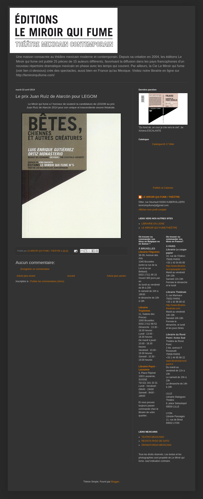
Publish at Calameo (163, 187)
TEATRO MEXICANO (153, 437)
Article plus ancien (116, 276)
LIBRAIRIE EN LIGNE (153, 223)
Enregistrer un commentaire (34, 269)
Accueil (71, 276)
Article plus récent (26, 276)
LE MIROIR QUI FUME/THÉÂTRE (159, 227)
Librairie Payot (147, 366)
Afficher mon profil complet (152, 209)
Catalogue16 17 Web (163, 144)
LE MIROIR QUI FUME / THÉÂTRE (161, 197)
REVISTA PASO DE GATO (155, 441)
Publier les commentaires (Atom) (47, 281)
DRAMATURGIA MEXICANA (156, 445)
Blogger (115, 481)
